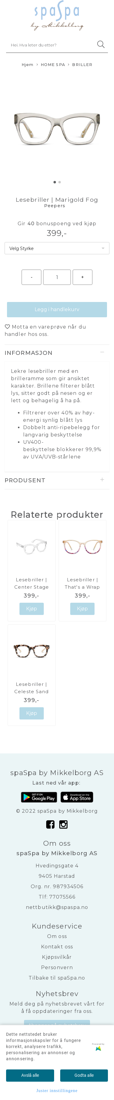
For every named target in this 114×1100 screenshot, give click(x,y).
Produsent (25, 480)
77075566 (62, 897)
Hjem (27, 64)
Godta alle (84, 1075)
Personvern (57, 967)
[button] (55, 182)
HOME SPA (50, 65)
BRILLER (80, 65)
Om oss (57, 936)
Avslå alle (30, 1075)
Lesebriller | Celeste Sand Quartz (31, 691)
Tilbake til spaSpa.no (57, 978)
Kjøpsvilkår (57, 957)
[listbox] (57, 248)
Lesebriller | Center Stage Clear (31, 587)
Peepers (54, 205)
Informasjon (29, 352)
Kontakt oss (57, 947)
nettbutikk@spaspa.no (57, 907)
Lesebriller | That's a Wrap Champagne (82, 587)
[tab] (57, 353)
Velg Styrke (21, 248)
